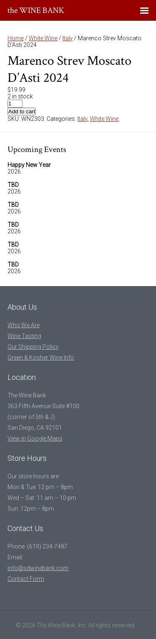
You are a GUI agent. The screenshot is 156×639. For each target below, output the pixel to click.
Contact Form (25, 578)
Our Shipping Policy (33, 346)
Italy (67, 38)
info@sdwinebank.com (38, 568)
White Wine (43, 38)
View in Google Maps (34, 438)
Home (15, 38)
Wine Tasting (24, 336)
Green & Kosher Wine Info (40, 357)
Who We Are (23, 325)
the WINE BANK (35, 10)
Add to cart (21, 111)
